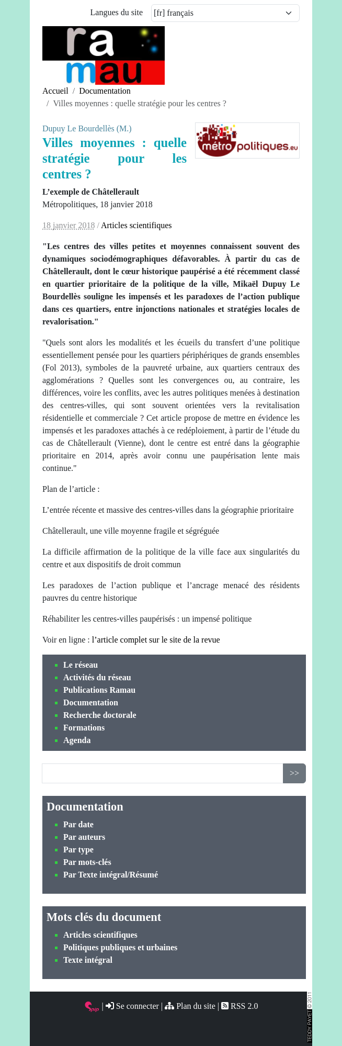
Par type (78, 849)
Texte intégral (87, 959)
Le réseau (80, 664)
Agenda (76, 740)
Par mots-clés (87, 862)
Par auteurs (84, 837)
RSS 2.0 (239, 1006)
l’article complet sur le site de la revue (156, 639)
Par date (78, 824)
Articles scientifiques (100, 934)
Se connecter (132, 1006)
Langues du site (116, 12)
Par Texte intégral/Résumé (110, 874)
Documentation (90, 702)
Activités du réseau (97, 677)
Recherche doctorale (99, 715)
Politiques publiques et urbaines (120, 947)
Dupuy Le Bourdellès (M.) (87, 128)
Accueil (55, 90)
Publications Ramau (99, 689)
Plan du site (190, 1006)
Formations (84, 727)
